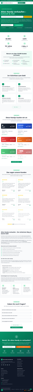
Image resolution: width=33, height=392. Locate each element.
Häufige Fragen (19, 366)
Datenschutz (17, 389)
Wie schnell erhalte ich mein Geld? (16, 312)
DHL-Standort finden (4, 371)
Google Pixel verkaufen (21, 375)
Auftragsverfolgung (29, 0)
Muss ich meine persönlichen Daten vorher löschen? (16, 315)
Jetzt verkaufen (21, 2)
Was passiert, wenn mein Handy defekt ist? (16, 318)
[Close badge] (31, 390)
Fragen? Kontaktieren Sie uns (16, 327)
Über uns (2, 374)
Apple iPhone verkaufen (21, 370)
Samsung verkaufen (20, 371)
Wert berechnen (28, 16)
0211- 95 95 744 (4, 382)
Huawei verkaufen (20, 373)
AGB (20, 389)
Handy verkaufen (20, 360)
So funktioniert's (18, 25)
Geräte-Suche (19, 362)
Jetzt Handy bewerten (7, 25)
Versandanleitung (23, 0)
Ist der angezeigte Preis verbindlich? (16, 321)
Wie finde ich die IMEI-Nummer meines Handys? (16, 309)
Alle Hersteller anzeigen (16, 161)
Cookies (26, 389)
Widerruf (23, 389)
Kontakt (2, 375)
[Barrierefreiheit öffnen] (2, 390)
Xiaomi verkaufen (20, 374)
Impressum (13, 389)
